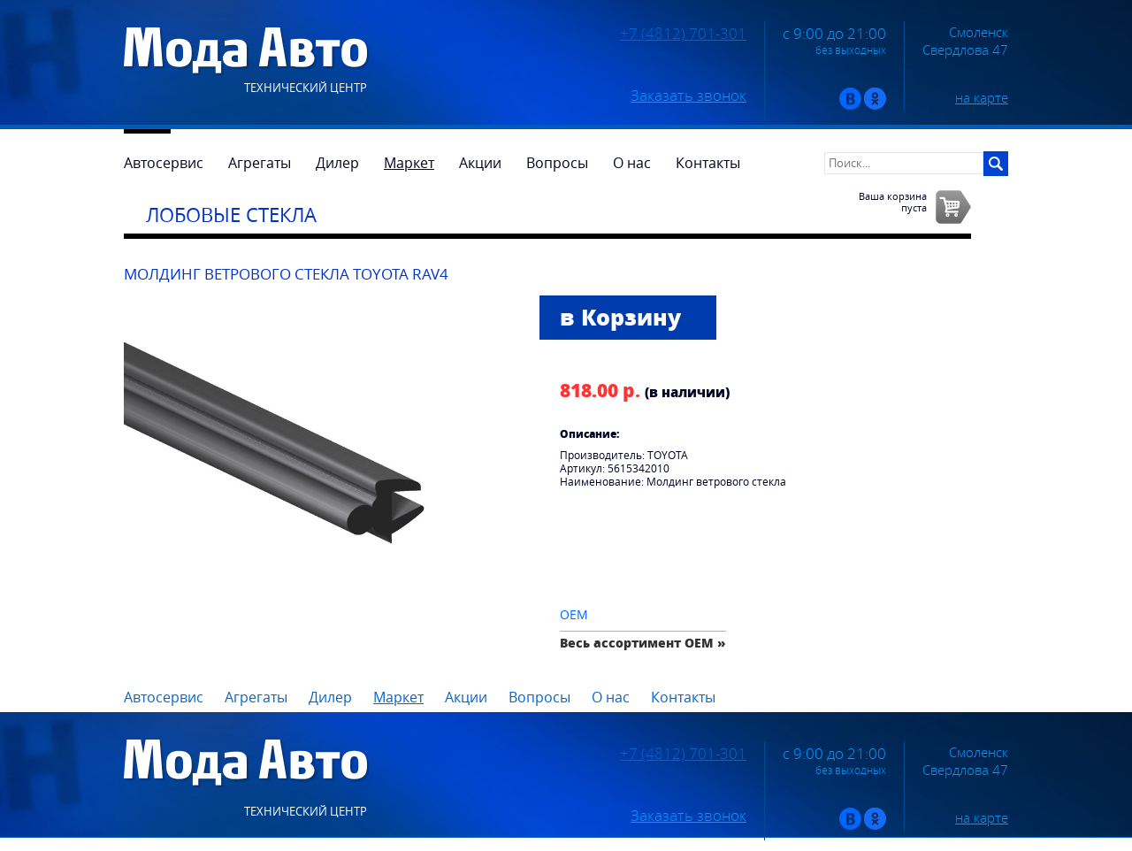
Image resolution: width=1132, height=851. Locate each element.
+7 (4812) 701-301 (683, 33)
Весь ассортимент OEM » (643, 642)
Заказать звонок (688, 95)
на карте (981, 97)
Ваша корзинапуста (893, 201)
